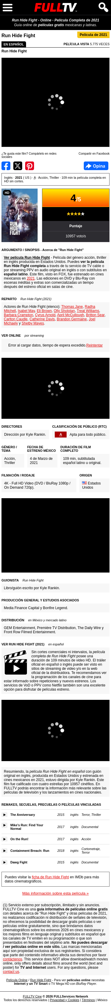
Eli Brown (44, 311)
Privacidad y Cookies (64, 1000)
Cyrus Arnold (45, 315)
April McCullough (70, 315)
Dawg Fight (18, 862)
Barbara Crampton (18, 315)
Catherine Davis (42, 319)
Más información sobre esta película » (55, 893)
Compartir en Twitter (17, 166)
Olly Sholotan (64, 311)
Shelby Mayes (33, 323)
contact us (11, 972)
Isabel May (26, 311)
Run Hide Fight (14, 51)
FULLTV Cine (32, 996)
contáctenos (12, 959)
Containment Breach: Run (29, 850)
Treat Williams (88, 311)
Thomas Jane (72, 307)
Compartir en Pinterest (29, 166)
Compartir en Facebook (5, 166)
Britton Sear (95, 315)
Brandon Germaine (72, 319)
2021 (31, 278)
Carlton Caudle (16, 319)
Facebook (96, 166)
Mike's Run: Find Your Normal (26, 826)
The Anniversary (22, 814)
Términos (88, 1000)
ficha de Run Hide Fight (50, 877)
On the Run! (19, 839)
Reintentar (94, 345)
